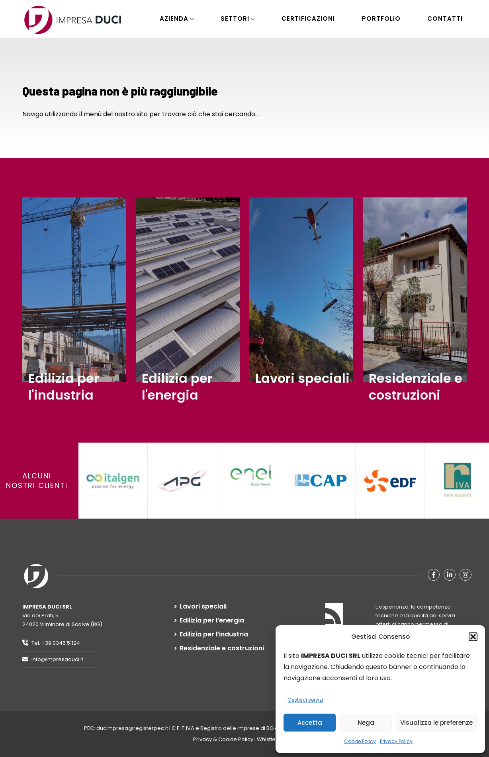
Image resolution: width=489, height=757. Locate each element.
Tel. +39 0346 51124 (51, 643)
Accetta (309, 722)
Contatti (445, 18)
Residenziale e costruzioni (222, 648)
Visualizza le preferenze (436, 722)
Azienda (174, 18)
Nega (366, 722)
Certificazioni (308, 18)
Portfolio (381, 18)
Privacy (202, 739)
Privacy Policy (396, 741)
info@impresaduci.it (52, 659)
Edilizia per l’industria (214, 634)
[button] (473, 637)
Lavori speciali (203, 607)
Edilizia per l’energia (212, 620)
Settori (235, 18)
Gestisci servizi (305, 700)
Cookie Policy (360, 741)
